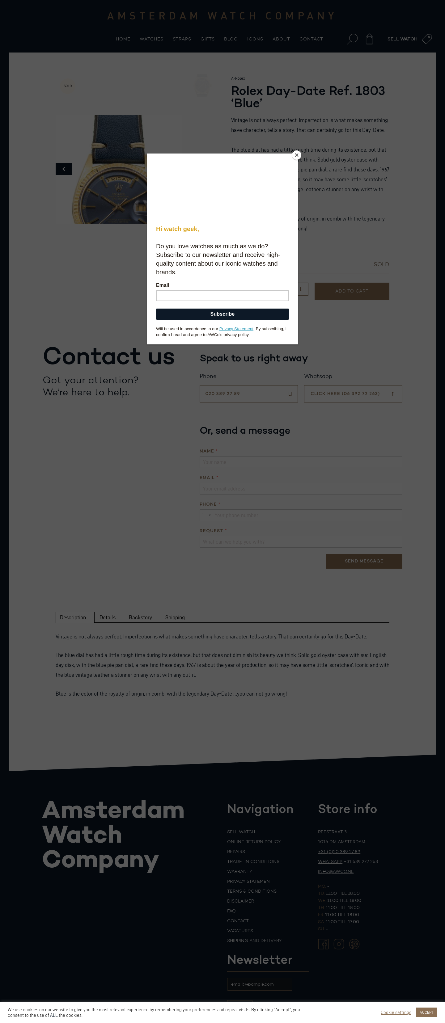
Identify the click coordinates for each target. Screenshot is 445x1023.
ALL (54, 1015)
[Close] (296, 155)
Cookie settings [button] (396, 1012)
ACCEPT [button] (427, 1012)
